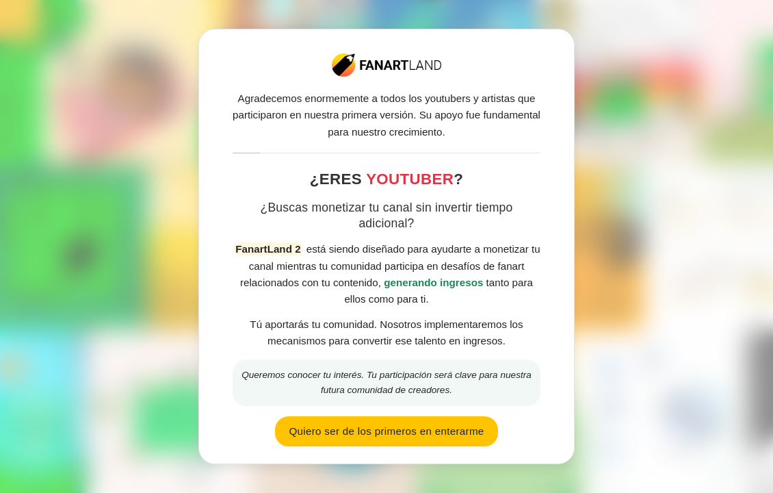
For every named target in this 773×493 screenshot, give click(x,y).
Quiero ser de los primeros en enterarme (386, 431)
